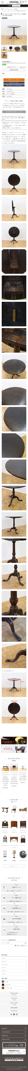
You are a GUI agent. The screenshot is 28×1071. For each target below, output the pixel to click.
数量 (3, 73)
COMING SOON (14, 994)
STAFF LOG (14, 1010)
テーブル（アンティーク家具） (11, 9)
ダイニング (4, 961)
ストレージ (4, 967)
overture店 (9, 96)
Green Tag (14, 999)
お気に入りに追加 (14, 82)
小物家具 (5, 855)
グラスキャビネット (5, 840)
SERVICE (5, 1036)
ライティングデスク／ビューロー (14, 841)
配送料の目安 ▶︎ (14, 70)
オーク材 (6, 982)
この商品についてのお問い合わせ (14, 85)
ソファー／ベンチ (23, 811)
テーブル (5, 810)
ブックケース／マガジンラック (23, 826)
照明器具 (14, 855)
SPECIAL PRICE (14, 1004)
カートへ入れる (14, 80)
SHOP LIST (6, 1039)
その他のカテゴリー (14, 866)
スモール (3, 970)
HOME (2, 9)
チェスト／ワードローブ (14, 826)
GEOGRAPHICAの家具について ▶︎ (14, 111)
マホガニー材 (7, 985)
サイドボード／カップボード (5, 826)
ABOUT (4, 1028)
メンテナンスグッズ (23, 855)
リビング (3, 958)
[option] (14, 32)
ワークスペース (5, 964)
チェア (14, 810)
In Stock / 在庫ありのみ (21, 945)
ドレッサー (23, 840)
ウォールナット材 (8, 988)
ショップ (3, 974)
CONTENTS (6, 1032)
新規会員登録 (14, 1007)
